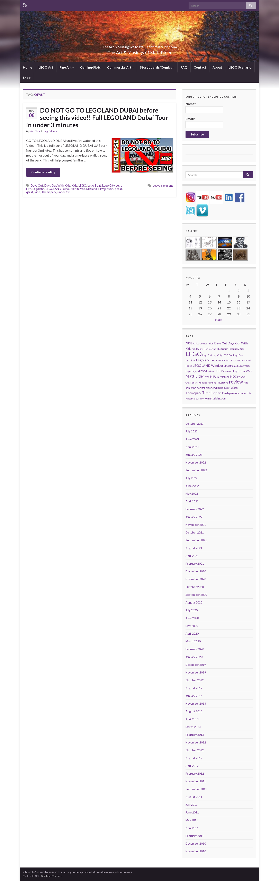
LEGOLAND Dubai (57, 189)
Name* (204, 107)
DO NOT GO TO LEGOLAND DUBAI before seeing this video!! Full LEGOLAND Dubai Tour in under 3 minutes (97, 117)
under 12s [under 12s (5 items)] (245, 393)
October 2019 (195, 680)
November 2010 (196, 851)
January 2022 (194, 517)
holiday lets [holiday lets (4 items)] (197, 348)
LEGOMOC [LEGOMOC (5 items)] (243, 365)
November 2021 (196, 524)
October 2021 (195, 532)
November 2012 (196, 742)
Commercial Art (120, 67)
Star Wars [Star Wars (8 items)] (231, 387)
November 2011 (196, 781)
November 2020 (196, 579)
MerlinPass (78, 189)
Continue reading (43, 172)
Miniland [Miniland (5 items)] (225, 376)
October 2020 (195, 587)
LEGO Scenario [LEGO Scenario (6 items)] (224, 371)
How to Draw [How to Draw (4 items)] (210, 348)
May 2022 (192, 493)
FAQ (184, 67)
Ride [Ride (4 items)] (246, 382)
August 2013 (194, 711)
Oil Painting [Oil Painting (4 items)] (201, 382)
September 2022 (196, 470)
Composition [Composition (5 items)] (206, 343)
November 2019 (196, 672)
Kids (74, 185)
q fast (118, 189)
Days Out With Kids (57, 185)
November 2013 (196, 703)
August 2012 (194, 758)
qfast (29, 192)
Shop (27, 77)
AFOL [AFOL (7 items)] (189, 343)
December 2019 (196, 664)
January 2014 (194, 695)
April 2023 (192, 447)
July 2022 (192, 478)
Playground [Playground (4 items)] (222, 382)
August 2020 (194, 602)
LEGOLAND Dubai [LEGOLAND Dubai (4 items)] (220, 360)
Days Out (37, 185)
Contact (200, 67)
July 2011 (192, 804)
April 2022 (192, 501)
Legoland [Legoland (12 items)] (203, 360)
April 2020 (192, 633)
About (217, 67)
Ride (37, 192)
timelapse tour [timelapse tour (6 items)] (230, 393)
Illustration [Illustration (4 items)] (222, 348)
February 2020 (195, 649)
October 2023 (195, 423)
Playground (105, 189)
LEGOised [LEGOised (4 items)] (191, 360)
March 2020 (193, 641)
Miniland (91, 189)
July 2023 (192, 431)
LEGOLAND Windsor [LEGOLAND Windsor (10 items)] (208, 365)
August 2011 (194, 797)
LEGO (82, 185)
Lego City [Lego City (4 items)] (217, 355)
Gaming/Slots (90, 67)
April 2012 (192, 765)
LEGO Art (45, 67)
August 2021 (194, 548)
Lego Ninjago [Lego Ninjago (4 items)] (192, 371)
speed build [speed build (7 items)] (216, 387)
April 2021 (192, 555)
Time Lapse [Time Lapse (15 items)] (211, 392)
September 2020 (196, 594)
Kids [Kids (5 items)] (242, 348)
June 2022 (192, 485)
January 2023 (194, 454)
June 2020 (192, 618)
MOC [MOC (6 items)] (233, 376)
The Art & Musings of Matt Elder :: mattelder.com (139, 46)
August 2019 (194, 688)
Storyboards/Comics (157, 67)
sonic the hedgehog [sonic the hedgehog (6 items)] (197, 387)
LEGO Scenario (239, 67)
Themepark (48, 192)
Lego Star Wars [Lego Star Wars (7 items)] (242, 371)
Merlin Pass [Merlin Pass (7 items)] (212, 376)
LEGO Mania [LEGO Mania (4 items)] (230, 365)
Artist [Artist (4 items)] (196, 343)
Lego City (108, 185)
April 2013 (192, 719)
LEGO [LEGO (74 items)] (194, 353)
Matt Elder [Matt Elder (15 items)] (195, 376)
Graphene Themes (51, 876)
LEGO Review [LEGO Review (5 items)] (206, 371)
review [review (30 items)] (236, 382)
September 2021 (196, 540)
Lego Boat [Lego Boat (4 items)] (207, 355)
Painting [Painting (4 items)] (212, 382)
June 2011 (192, 812)
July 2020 (192, 610)
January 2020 (194, 657)
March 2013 (193, 727)
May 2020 (192, 625)
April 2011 (192, 828)
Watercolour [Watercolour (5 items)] (192, 398)
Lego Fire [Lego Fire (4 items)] (238, 355)
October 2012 (195, 750)
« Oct (218, 319)
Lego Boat (94, 185)
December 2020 (196, 571)
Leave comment (163, 185)
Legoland (38, 189)
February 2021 (195, 563)
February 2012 (195, 773)
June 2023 (192, 439)
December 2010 (196, 843)
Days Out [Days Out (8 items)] (220, 343)
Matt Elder (35, 131)
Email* (204, 122)
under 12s (64, 192)
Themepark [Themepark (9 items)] (193, 393)
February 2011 (195, 835)
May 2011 (192, 820)
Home (27, 67)
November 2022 (196, 462)
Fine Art (67, 67)
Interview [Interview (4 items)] (234, 348)
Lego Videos (50, 131)
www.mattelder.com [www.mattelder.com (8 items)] (213, 398)
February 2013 (195, 734)
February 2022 (195, 509)
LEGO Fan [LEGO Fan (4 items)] (228, 355)
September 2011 (196, 789)
